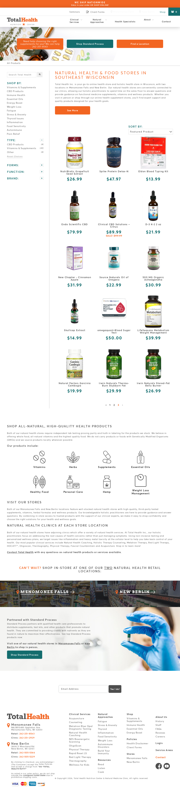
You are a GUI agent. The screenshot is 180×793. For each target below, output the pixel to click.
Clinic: (22, 743)
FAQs (159, 733)
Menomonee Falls (69, 648)
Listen (101, 772)
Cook (101, 776)
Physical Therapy (79, 754)
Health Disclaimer (137, 748)
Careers (160, 741)
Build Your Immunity (104, 756)
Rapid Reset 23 (78, 757)
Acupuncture (76, 723)
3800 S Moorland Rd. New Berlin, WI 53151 (24, 751)
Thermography (77, 765)
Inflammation (15, 122)
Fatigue (11, 110)
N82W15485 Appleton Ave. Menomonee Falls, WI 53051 (28, 733)
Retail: (22, 739)
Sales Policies (45, 769)
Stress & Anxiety (16, 114)
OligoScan (75, 750)
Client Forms (134, 751)
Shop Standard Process (90, 43)
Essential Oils (15, 98)
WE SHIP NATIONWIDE (90, 3)
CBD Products (15, 91)
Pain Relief (13, 133)
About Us (161, 722)
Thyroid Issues (15, 118)
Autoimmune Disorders (105, 750)
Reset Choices (15, 157)
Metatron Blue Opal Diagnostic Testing (81, 732)
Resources (104, 764)
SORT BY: (135, 126)
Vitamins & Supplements (21, 87)
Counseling (75, 726)
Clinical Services (74, 20)
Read (101, 768)
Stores (131, 758)
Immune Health (16, 95)
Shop (162, 11)
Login (159, 747)
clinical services (45, 542)
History (160, 725)
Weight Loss (14, 106)
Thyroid (102, 733)
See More (72, 110)
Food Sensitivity (16, 126)
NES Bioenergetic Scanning (79, 745)
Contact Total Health (20, 552)
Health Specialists (125, 21)
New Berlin (133, 766)
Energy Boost (14, 102)
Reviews (160, 737)
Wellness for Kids (79, 769)
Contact (166, 21)
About (147, 20)
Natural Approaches (97, 20)
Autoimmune (14, 130)
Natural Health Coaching (78, 738)
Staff (158, 729)
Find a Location (140, 43)
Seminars (73, 11)
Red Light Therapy (80, 761)
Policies (132, 743)
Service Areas (164, 754)
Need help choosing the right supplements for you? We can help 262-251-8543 (40, 44)
